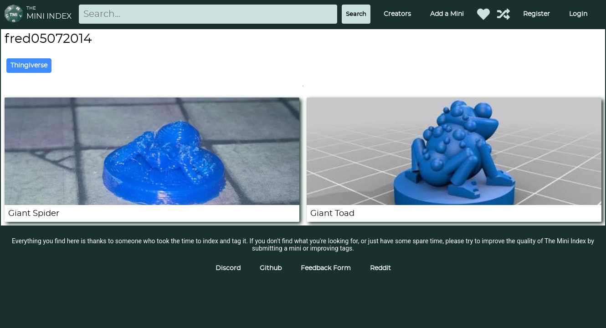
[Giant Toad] (454, 202)
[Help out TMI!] (503, 14)
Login (578, 14)
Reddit (380, 268)
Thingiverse (28, 65)
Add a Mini (447, 14)
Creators (397, 14)
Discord (228, 268)
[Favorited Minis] (483, 14)
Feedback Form (326, 268)
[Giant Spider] (152, 202)
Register (536, 14)
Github (271, 268)
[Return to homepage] (15, 14)
